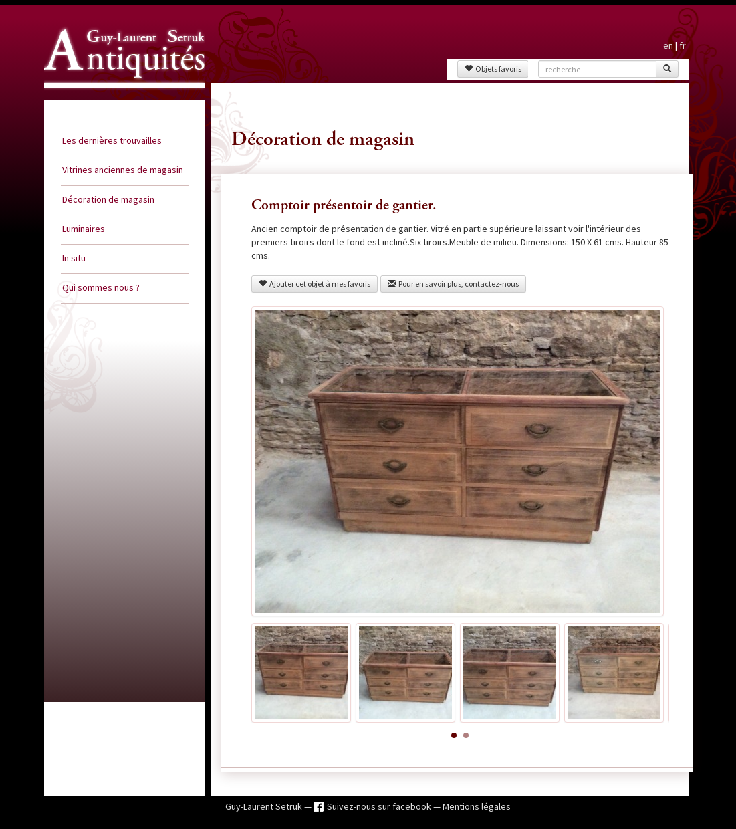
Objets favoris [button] (493, 69)
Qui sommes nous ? (101, 287)
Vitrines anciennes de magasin (122, 170)
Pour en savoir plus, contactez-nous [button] (453, 284)
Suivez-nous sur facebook (380, 806)
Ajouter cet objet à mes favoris (314, 284)
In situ (74, 258)
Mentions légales (477, 806)
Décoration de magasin (108, 199)
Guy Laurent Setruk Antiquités (119, 99)
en (668, 45)
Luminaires (83, 229)
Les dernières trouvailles (112, 140)
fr (682, 45)
